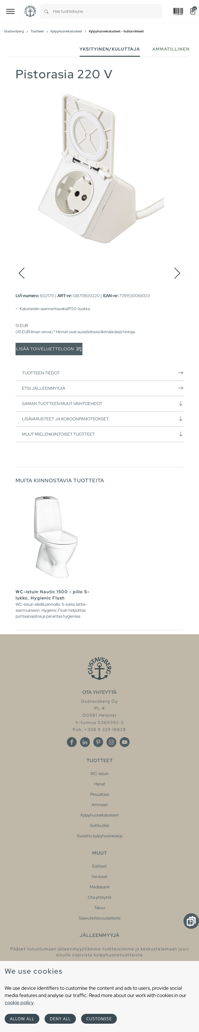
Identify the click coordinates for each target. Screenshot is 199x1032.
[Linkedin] (85, 742)
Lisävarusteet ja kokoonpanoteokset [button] (102, 419)
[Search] (46, 11)
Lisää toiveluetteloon (49, 349)
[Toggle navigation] (10, 11)
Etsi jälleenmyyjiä (102, 388)
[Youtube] (125, 742)
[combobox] (107, 11)
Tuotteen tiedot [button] (102, 373)
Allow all (22, 1019)
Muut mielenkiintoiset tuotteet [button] (102, 434)
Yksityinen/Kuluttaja (110, 49)
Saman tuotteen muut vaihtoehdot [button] (102, 403)
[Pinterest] (98, 742)
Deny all (60, 1019)
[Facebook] (72, 742)
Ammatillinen (171, 49)
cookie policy (19, 1002)
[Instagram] (111, 742)
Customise (99, 1019)
